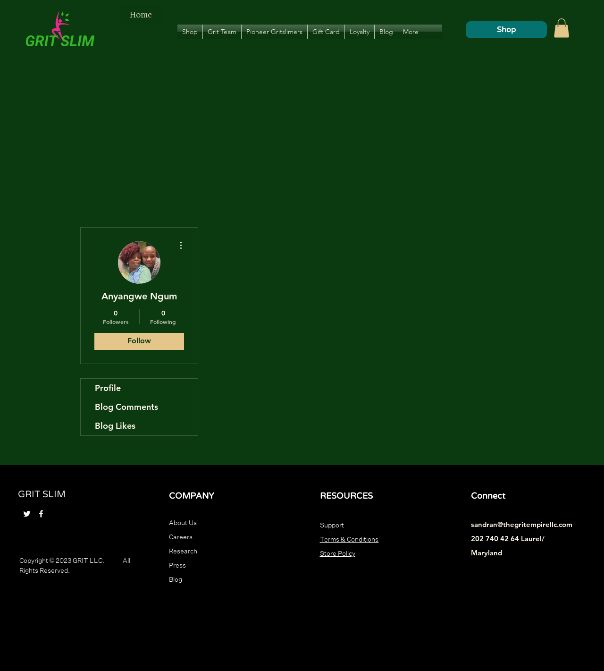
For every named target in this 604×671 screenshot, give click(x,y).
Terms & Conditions (349, 538)
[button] (562, 28)
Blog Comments (126, 406)
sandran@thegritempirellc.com (521, 524)
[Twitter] (27, 513)
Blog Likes (115, 425)
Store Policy (337, 552)
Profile (108, 387)
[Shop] (506, 29)
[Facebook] (41, 513)
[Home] (140, 14)
